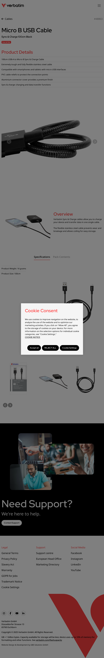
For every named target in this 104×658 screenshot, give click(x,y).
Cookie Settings (69, 348)
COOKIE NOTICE (32, 337)
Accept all (34, 348)
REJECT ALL (50, 348)
